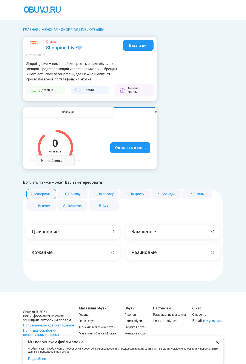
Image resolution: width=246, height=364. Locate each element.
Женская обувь (135, 327)
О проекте (199, 314)
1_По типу (72, 194)
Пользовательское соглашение (48, 325)
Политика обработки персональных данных (41, 332)
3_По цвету (135, 194)
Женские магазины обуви (97, 327)
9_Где (103, 206)
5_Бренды (166, 194)
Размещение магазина (169, 314)
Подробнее (37, 359)
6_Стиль (197, 194)
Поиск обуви (87, 321)
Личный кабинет (165, 321)
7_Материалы (41, 194)
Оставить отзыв (130, 148)
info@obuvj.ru (212, 321)
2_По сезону (104, 194)
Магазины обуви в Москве (97, 333)
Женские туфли (136, 333)
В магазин (138, 45)
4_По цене (41, 206)
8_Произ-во (72, 206)
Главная (84, 314)
